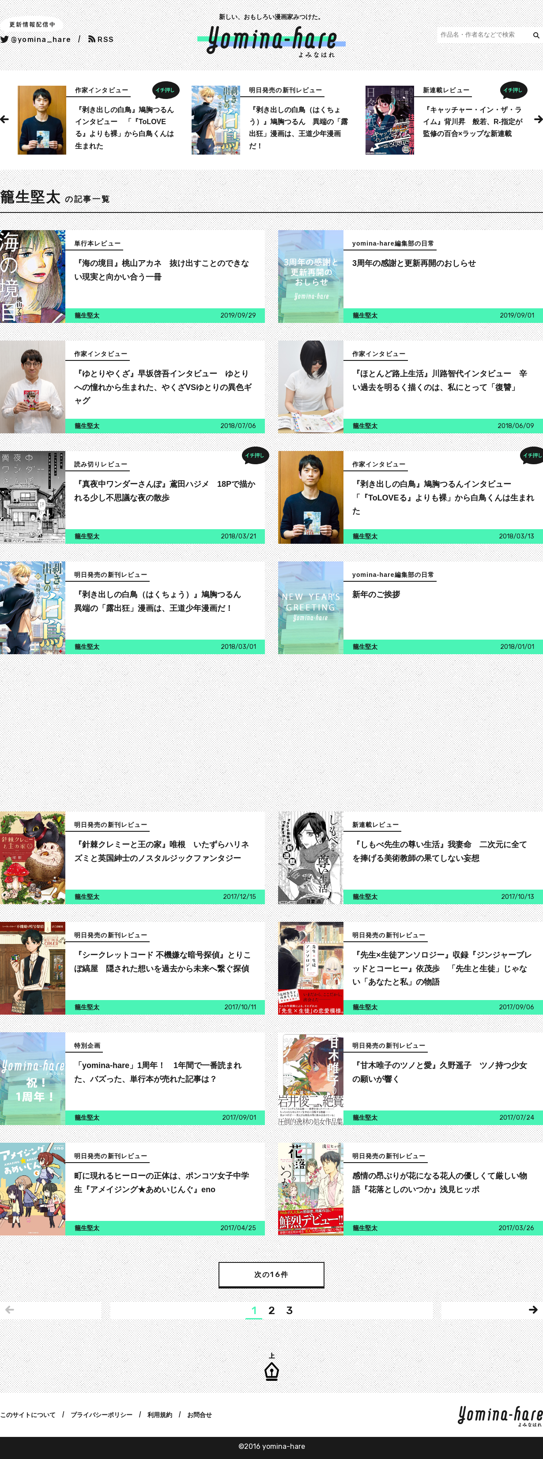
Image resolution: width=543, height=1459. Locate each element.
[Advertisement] (130, 733)
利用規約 (159, 1414)
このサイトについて (28, 1414)
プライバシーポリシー (101, 1414)
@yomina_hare (36, 39)
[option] (98, 120)
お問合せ (199, 1414)
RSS (101, 39)
